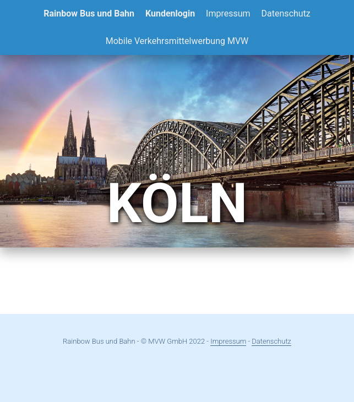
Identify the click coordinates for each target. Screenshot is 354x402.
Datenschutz (286, 13)
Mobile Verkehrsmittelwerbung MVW (177, 41)
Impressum (228, 13)
